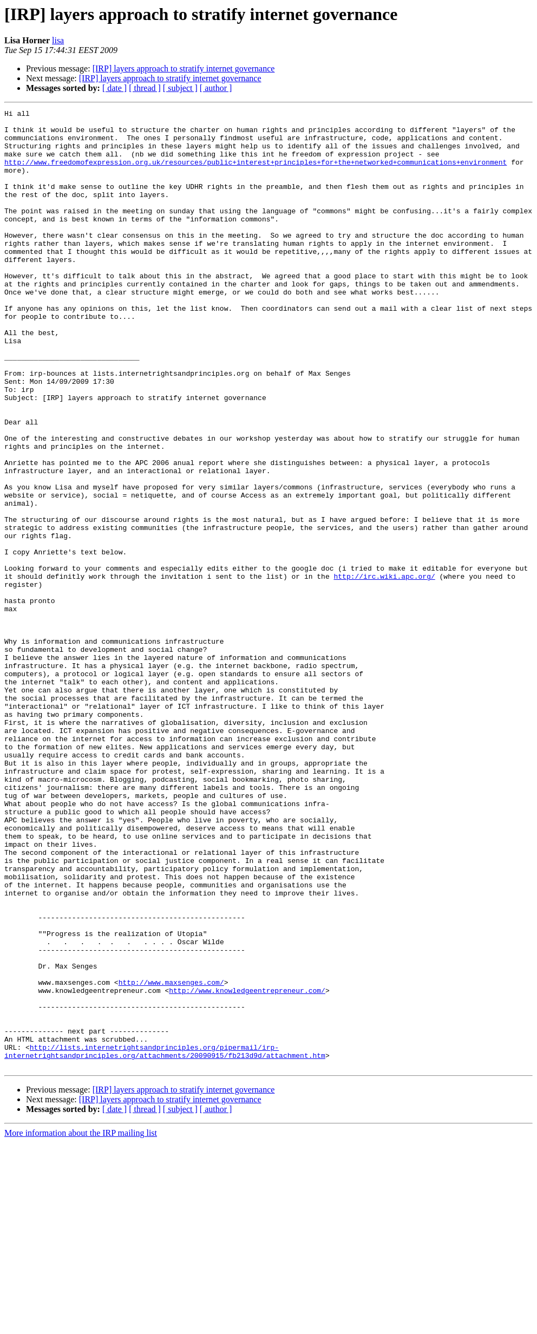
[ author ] (216, 88)
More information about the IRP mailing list (80, 1324)
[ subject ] (180, 88)
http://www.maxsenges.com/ (171, 1157)
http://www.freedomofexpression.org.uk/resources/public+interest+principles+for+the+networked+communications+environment (255, 173)
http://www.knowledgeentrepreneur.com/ (247, 1167)
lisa (58, 40)
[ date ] (114, 88)
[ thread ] (145, 88)
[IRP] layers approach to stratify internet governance (184, 68)
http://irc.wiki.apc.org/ (384, 670)
